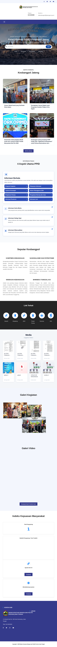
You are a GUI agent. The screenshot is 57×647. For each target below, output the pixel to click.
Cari (48, 46)
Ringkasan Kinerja (10, 195)
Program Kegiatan (10, 186)
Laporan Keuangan (10, 190)
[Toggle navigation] (4, 21)
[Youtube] (13, 627)
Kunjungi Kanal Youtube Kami (28, 504)
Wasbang (40, 51)
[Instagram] (9, 627)
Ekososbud (23, 51)
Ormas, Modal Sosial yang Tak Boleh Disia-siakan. (14, 106)
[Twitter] (6, 627)
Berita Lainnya (28, 151)
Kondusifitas (32, 51)
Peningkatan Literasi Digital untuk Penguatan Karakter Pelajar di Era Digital (40, 107)
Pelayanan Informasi (35, 186)
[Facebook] (3, 627)
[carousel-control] (4, 44)
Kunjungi (28, 574)
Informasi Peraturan (10, 199)
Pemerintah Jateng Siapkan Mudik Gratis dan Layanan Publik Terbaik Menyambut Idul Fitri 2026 (13, 141)
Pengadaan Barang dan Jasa (38, 195)
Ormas (15, 51)
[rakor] (15, 410)
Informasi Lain (34, 199)
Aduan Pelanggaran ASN (37, 190)
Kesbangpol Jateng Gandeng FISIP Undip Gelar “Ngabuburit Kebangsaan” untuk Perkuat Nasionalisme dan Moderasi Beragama (41, 141)
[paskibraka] (42, 409)
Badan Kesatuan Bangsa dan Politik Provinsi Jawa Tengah (32, 644)
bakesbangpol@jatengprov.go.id (46, 15)
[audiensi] (42, 427)
